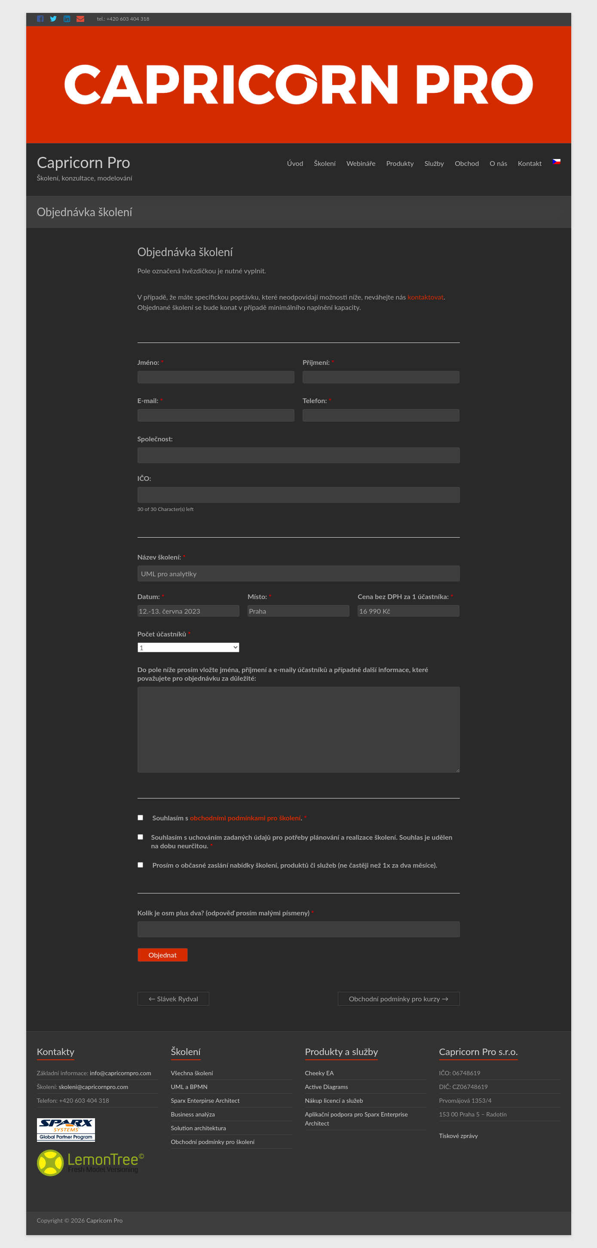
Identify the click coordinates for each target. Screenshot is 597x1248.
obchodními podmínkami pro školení (245, 818)
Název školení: (162, 557)
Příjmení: (318, 362)
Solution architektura (198, 1128)
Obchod (467, 163)
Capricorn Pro (84, 162)
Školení (325, 163)
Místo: (260, 596)
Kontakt (530, 163)
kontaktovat (426, 297)
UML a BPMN (189, 1086)
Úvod (295, 163)
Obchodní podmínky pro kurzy (399, 998)
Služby (434, 163)
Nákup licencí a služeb (334, 1100)
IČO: (144, 478)
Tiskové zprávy (458, 1135)
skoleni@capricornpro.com (94, 1086)
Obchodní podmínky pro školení (213, 1141)
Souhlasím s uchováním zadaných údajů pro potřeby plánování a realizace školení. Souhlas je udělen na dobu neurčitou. (301, 841)
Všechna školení (192, 1073)
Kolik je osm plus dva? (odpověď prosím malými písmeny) (226, 912)
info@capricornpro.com (120, 1073)
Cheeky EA (319, 1073)
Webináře (361, 163)
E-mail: (150, 400)
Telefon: (317, 400)
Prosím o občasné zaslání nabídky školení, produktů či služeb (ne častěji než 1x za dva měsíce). (295, 865)
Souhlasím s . (230, 818)
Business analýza (193, 1114)
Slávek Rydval (173, 998)
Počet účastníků (164, 634)
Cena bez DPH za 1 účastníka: (405, 596)
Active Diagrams (326, 1086)
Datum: (151, 596)
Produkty (400, 163)
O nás (498, 163)
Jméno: (151, 362)
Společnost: (155, 438)
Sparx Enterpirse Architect (205, 1100)
